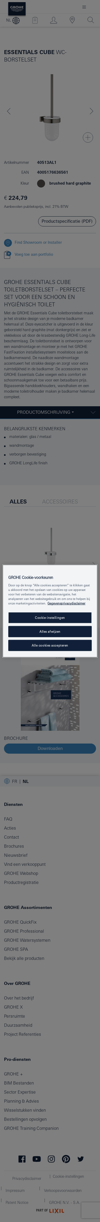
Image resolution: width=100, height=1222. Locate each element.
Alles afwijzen (50, 631)
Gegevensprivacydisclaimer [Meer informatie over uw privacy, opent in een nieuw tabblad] (66, 603)
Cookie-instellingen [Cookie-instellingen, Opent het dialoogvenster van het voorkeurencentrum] (50, 617)
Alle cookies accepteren (50, 645)
